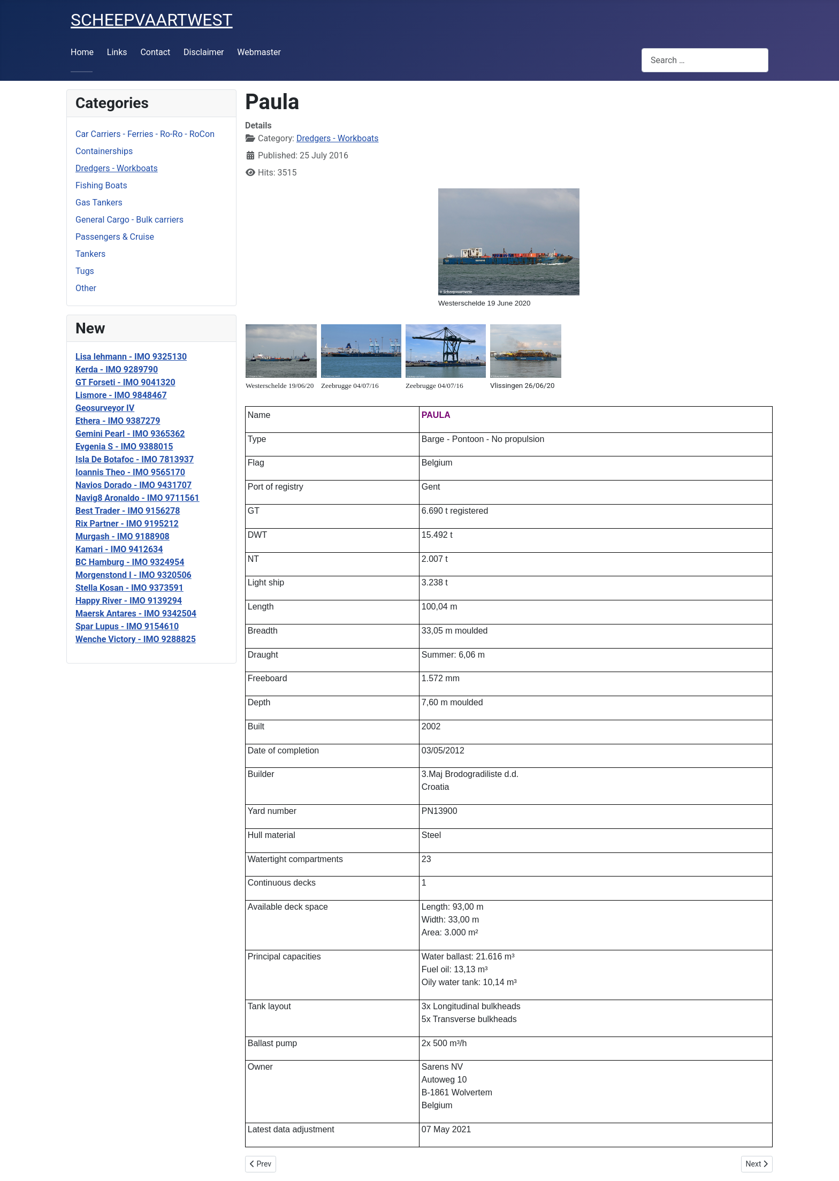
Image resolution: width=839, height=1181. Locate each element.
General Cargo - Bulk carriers (129, 220)
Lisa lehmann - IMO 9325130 (131, 357)
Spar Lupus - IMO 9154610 (127, 626)
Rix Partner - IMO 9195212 (127, 524)
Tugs (84, 271)
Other (85, 288)
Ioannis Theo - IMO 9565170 (130, 472)
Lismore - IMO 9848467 (121, 395)
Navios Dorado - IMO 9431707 (133, 485)
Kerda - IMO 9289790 (116, 369)
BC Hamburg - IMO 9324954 (129, 562)
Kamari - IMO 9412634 (119, 549)
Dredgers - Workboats (116, 168)
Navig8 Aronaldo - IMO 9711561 (137, 498)
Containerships (104, 151)
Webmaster (259, 52)
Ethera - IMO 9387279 (117, 421)
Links (117, 52)
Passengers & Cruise (114, 237)
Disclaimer (204, 52)
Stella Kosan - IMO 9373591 (129, 588)
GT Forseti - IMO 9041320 (125, 382)
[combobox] (705, 60)
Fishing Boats (101, 185)
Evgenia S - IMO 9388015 (124, 446)
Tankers (90, 254)
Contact (155, 52)
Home (82, 52)
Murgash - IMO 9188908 (122, 536)
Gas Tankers (99, 202)
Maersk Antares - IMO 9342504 (135, 613)
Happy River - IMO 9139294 (128, 601)
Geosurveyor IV (104, 408)
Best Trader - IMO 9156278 (127, 511)
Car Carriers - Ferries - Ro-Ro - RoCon (145, 134)
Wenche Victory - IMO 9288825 (135, 639)
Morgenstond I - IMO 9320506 (133, 575)
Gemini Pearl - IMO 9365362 (130, 434)
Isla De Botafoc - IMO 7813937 (134, 459)
